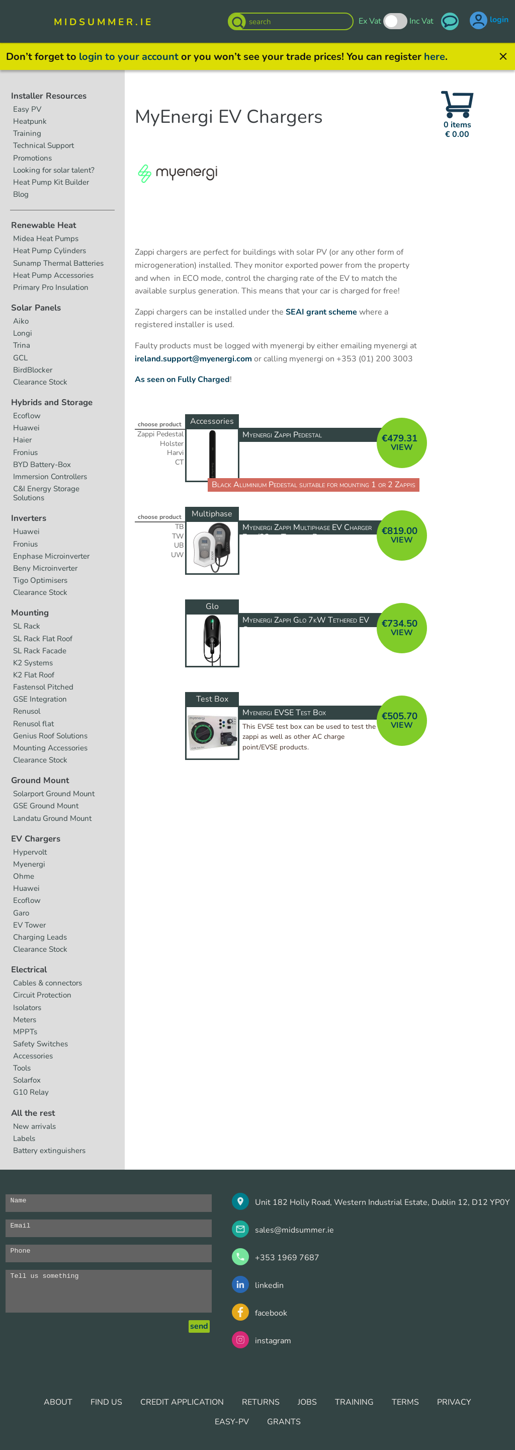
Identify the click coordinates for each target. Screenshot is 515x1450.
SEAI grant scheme (321, 312)
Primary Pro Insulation (51, 287)
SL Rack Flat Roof (42, 639)
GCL (20, 358)
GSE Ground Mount (45, 806)
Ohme (23, 876)
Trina (21, 345)
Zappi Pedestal (160, 434)
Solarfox (27, 1080)
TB (179, 526)
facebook (271, 1313)
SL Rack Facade (39, 651)
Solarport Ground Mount (54, 794)
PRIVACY (454, 1402)
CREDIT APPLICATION (182, 1402)
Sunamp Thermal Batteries (58, 263)
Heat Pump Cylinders (49, 251)
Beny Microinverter (45, 568)
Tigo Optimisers (40, 580)
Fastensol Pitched (43, 687)
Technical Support (43, 145)
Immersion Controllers (50, 477)
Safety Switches (40, 1044)
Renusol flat (33, 724)
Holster (172, 443)
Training (27, 133)
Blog (21, 194)
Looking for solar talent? (54, 170)
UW (177, 555)
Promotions (32, 158)
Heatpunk (30, 121)
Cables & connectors (47, 983)
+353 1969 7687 (287, 1257)
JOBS (307, 1402)
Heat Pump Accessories (53, 275)
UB (179, 545)
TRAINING (354, 1402)
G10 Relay (31, 1092)
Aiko (21, 321)
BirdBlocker (32, 370)
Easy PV (27, 109)
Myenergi (29, 864)
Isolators (27, 1008)
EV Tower (29, 925)
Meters (24, 1020)
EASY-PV (232, 1421)
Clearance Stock (40, 382)
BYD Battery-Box (42, 465)
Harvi (175, 452)
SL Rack (26, 626)
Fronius (25, 452)
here (434, 56)
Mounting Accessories (50, 748)
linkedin (269, 1285)
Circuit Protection (42, 995)
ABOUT (58, 1402)
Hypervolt (30, 852)
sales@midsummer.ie (294, 1230)
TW (178, 536)
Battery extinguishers (49, 1151)
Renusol (26, 711)
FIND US (106, 1402)
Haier (22, 440)
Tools (22, 1068)
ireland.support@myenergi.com (193, 358)
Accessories (33, 1056)
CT (179, 462)
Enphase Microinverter (51, 556)
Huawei (26, 428)
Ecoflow (27, 416)
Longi (22, 333)
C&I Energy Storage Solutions (46, 493)
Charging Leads (40, 937)
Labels (24, 1138)
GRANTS (284, 1421)
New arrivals (34, 1126)
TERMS (405, 1402)
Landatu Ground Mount (52, 818)
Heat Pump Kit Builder (51, 182)
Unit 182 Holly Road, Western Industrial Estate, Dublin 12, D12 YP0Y (382, 1202)
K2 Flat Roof (33, 675)
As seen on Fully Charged (182, 379)
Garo (21, 913)
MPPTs (25, 1032)
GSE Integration (40, 699)
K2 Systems (33, 663)
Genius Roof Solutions (50, 736)
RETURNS (261, 1402)
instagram (273, 1340)
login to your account (129, 56)
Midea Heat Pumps (45, 239)
